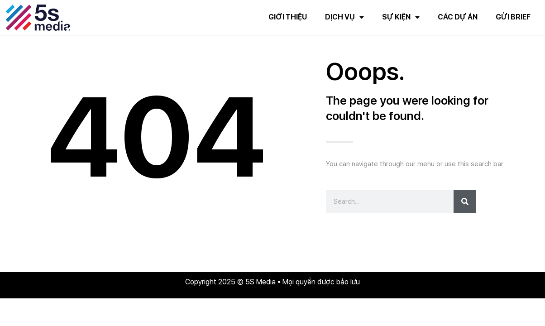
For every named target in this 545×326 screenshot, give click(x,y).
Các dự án (458, 17)
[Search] (465, 201)
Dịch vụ (344, 17)
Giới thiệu (287, 17)
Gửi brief (513, 17)
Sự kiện (401, 17)
